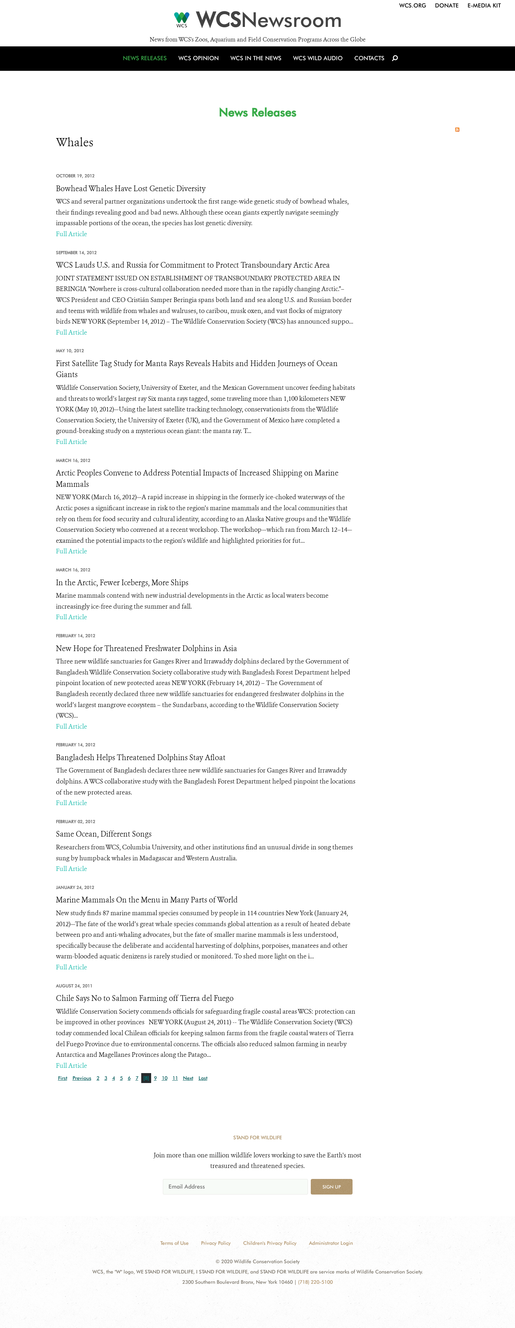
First (62, 1078)
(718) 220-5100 (315, 1282)
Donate (447, 5)
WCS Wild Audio (317, 64)
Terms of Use (174, 1243)
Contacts (367, 64)
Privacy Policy (216, 1243)
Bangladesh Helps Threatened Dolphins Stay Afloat (140, 758)
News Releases (148, 64)
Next (188, 1078)
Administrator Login (331, 1243)
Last (203, 1078)
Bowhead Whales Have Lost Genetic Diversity (131, 189)
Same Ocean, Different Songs (103, 834)
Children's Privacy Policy (270, 1243)
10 (164, 1078)
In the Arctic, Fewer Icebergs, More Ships (122, 583)
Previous (82, 1078)
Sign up (331, 1187)
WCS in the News (256, 64)
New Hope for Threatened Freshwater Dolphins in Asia (146, 649)
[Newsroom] (257, 22)
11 (175, 1078)
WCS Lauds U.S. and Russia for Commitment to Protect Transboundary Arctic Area (193, 265)
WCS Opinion (201, 64)
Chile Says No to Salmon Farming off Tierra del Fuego (145, 998)
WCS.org (412, 5)
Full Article (71, 234)
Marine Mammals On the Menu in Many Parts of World (147, 900)
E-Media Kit (484, 5)
